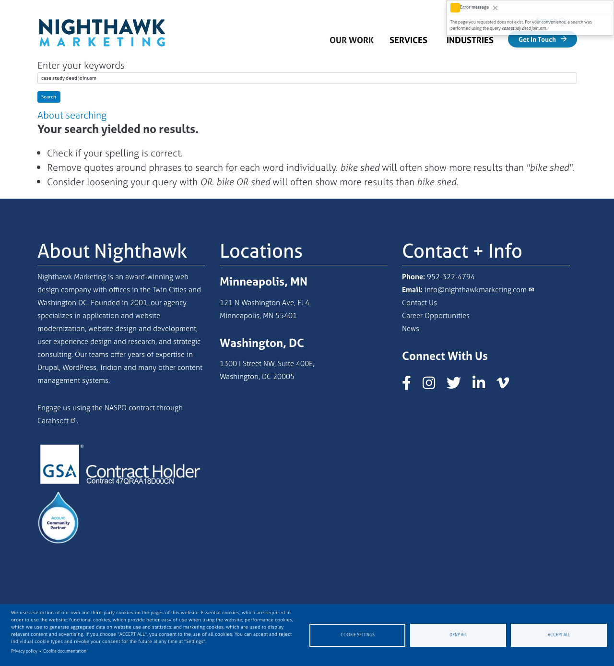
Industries (470, 40)
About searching (71, 114)
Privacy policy (24, 651)
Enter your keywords (81, 65)
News (410, 328)
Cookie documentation (64, 651)
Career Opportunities (436, 315)
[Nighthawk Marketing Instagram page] (434, 386)
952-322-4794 (451, 277)
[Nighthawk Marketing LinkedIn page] (483, 386)
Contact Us (419, 302)
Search (48, 97)
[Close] (495, 7)
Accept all (559, 635)
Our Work (352, 40)
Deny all (458, 635)
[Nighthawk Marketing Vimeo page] (507, 386)
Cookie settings (358, 635)
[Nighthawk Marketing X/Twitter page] (459, 386)
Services (408, 40)
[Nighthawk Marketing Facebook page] (411, 386)
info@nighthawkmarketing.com (476, 290)
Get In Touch (537, 39)
